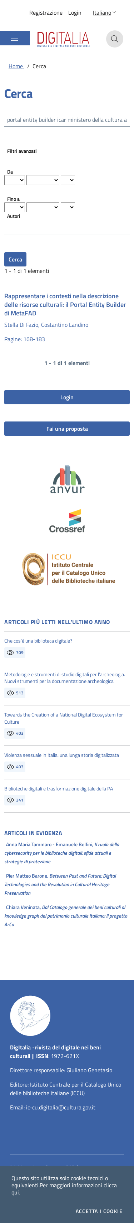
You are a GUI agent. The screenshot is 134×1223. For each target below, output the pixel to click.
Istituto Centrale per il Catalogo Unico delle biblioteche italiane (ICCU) (65, 1088)
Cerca (15, 259)
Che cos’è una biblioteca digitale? (38, 640)
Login (74, 12)
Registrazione (46, 12)
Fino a (13, 199)
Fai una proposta (67, 428)
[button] (105, 12)
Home (16, 66)
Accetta (99, 1211)
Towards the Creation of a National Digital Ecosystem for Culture (63, 718)
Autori (13, 216)
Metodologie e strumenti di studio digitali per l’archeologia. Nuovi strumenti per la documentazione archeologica (64, 678)
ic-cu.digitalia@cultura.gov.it (60, 1107)
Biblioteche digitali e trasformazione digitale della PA (58, 788)
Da (10, 171)
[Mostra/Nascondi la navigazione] (14, 38)
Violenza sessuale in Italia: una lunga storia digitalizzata (61, 755)
